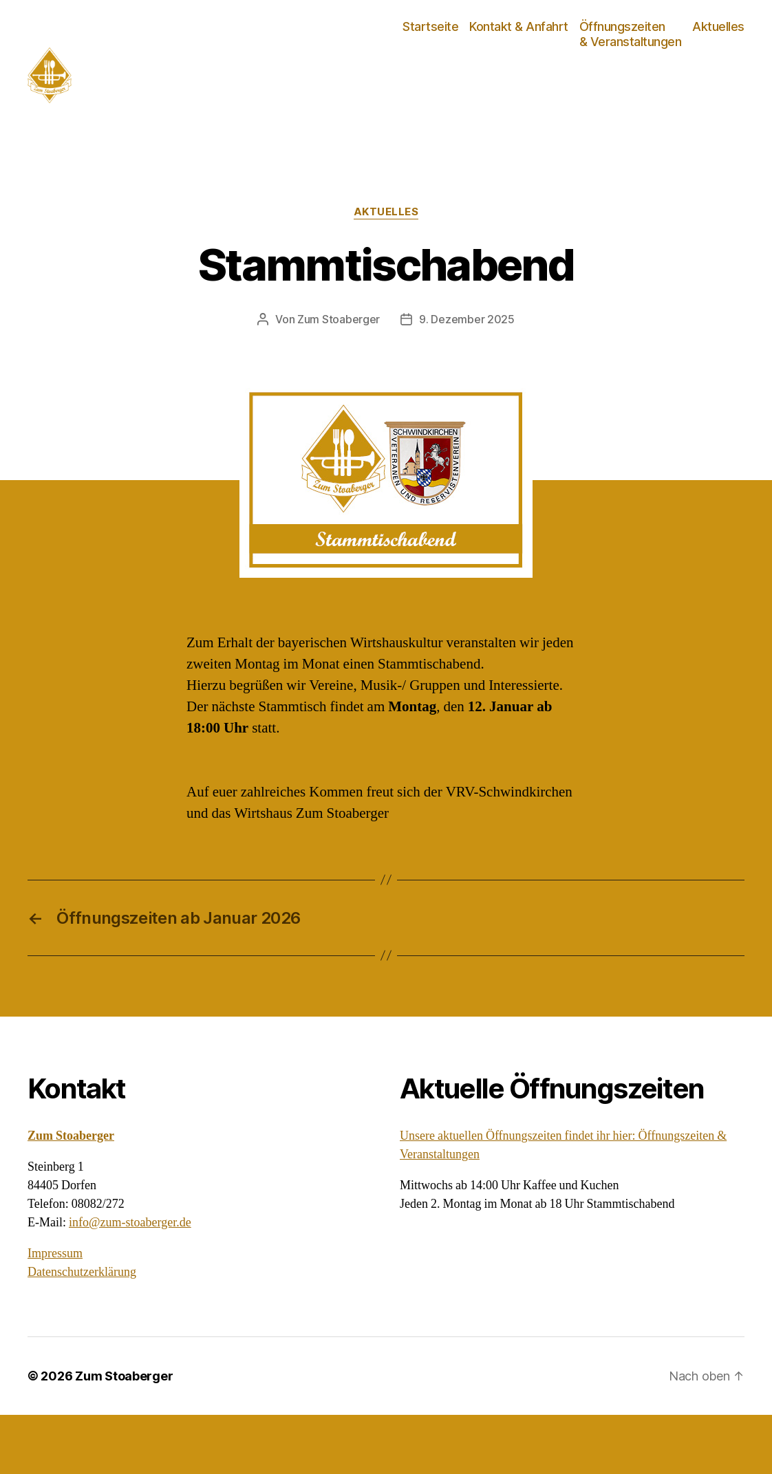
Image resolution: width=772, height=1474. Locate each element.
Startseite (430, 56)
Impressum (55, 1313)
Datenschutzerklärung (82, 1331)
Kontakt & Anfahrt (518, 56)
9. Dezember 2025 (467, 379)
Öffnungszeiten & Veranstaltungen (630, 63)
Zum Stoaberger (338, 379)
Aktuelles (718, 56)
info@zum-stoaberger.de (130, 1282)
